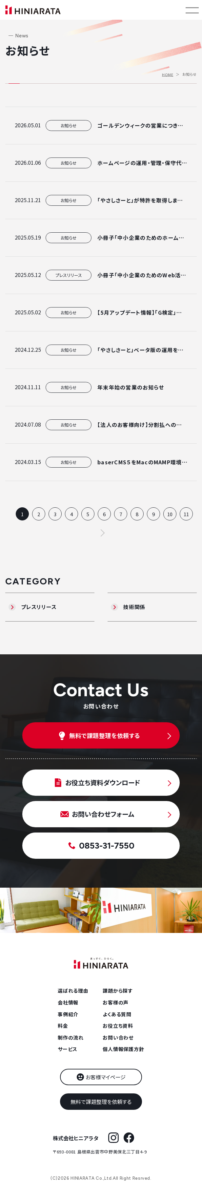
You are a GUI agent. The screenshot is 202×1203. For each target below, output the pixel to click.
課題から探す (117, 990)
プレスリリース (39, 607)
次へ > (101, 533)
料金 (63, 1025)
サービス (67, 1048)
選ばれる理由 (73, 990)
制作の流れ (71, 1037)
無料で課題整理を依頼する (101, 1102)
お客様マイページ (106, 1077)
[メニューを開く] (192, 10)
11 (186, 514)
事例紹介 (68, 1014)
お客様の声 (116, 1002)
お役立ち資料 (118, 1025)
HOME (167, 74)
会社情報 (68, 1002)
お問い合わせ (118, 1037)
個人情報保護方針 (123, 1048)
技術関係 (134, 607)
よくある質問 (117, 1014)
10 (169, 514)
